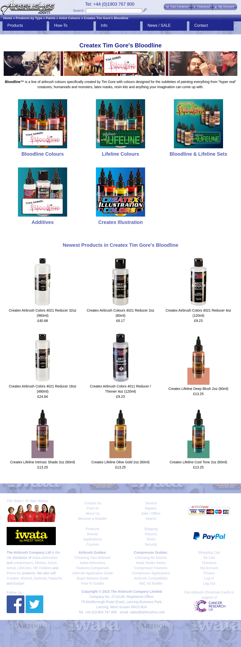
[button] (178, 7)
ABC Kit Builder (151, 583)
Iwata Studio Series (151, 563)
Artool (11, 568)
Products (15, 25)
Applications (92, 539)
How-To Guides (93, 583)
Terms (150, 539)
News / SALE (159, 25)
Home (7, 18)
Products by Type (29, 18)
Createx (13, 578)
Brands (92, 534)
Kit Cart (209, 558)
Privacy (209, 573)
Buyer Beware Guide (92, 578)
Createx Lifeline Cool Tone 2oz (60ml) (198, 462)
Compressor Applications (151, 573)
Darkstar (40, 578)
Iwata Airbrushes (92, 563)
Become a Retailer (92, 519)
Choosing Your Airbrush (92, 558)
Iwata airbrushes (45, 558)
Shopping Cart (209, 552)
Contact (201, 25)
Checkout (209, 563)
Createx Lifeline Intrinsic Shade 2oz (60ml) (42, 462)
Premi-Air (14, 573)
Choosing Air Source (151, 558)
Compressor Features (150, 568)
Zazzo (52, 563)
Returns (151, 534)
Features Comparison (92, 568)
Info (104, 25)
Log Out (209, 583)
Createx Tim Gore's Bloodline (106, 18)
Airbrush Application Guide (92, 573)
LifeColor (24, 568)
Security (151, 544)
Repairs (151, 508)
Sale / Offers (151, 513)
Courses (92, 544)
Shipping (151, 529)
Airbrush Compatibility (150, 578)
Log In (209, 578)
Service (151, 503)
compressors (23, 563)
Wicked (26, 578)
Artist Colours (69, 18)
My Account (209, 568)
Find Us (92, 508)
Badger (18, 583)
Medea (40, 563)
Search (78, 11)
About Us (93, 513)
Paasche (55, 578)
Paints (50, 18)
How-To (60, 25)
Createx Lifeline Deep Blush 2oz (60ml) (198, 389)
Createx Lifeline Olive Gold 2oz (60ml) (120, 462)
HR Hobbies (42, 568)
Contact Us (92, 503)
